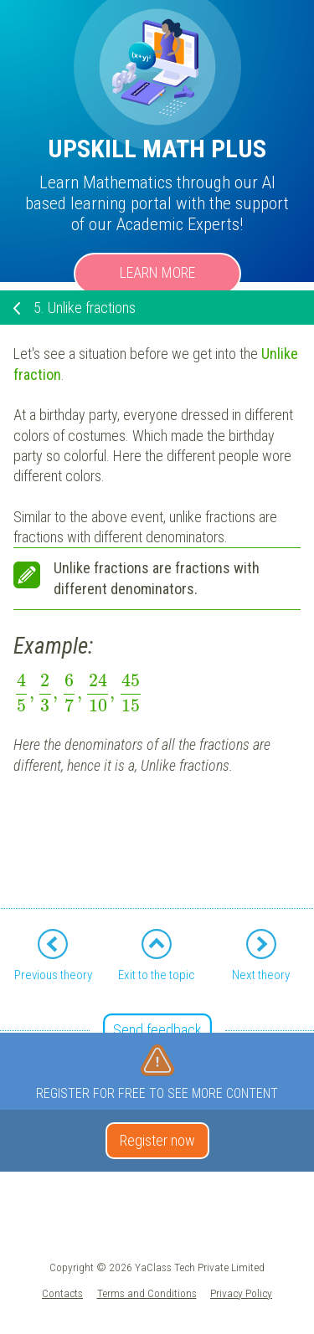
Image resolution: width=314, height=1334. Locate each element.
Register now (157, 1140)
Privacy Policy (241, 1293)
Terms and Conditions (147, 1293)
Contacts (62, 1293)
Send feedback (157, 1030)
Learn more (157, 272)
